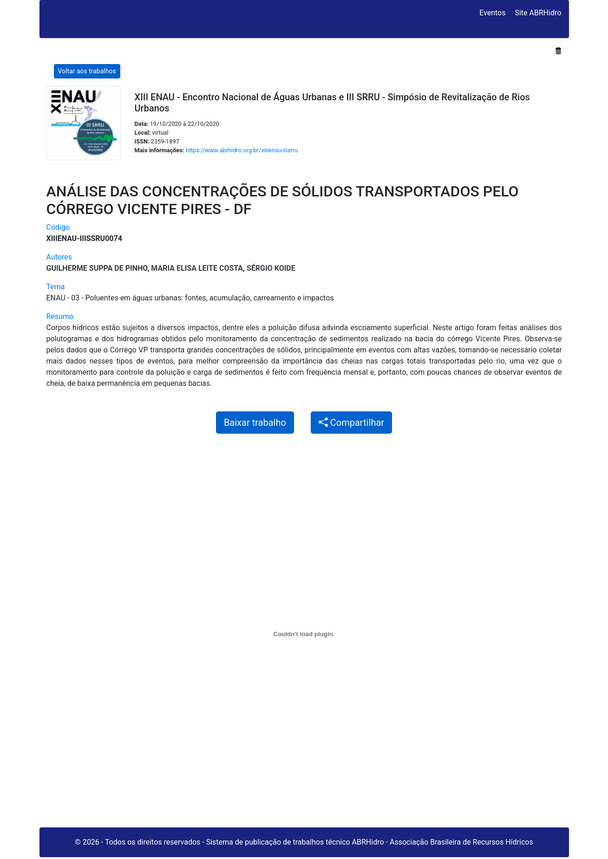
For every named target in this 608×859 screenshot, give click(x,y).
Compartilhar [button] (351, 422)
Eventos (492, 12)
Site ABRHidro (538, 12)
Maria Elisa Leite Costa (197, 268)
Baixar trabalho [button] (255, 422)
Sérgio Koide (271, 268)
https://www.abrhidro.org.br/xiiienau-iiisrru (242, 150)
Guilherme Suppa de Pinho (97, 268)
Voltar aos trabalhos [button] (87, 71)
